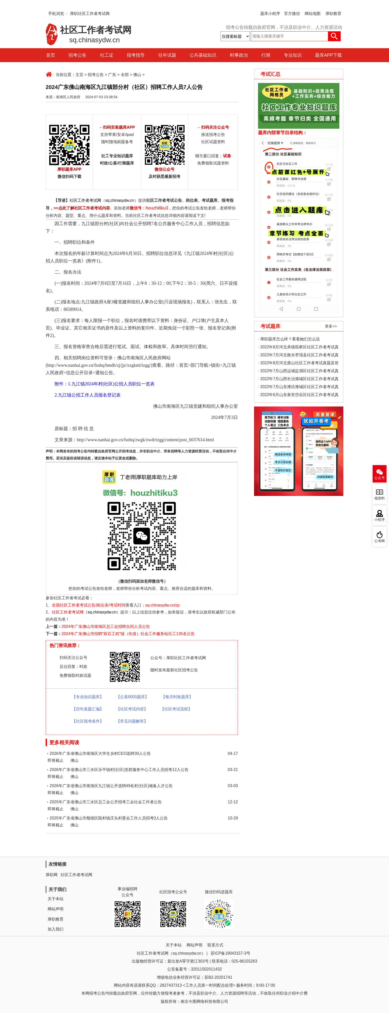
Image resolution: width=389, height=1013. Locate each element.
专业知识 (293, 55)
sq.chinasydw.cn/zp (162, 605)
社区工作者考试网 (85, 200)
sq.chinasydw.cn (119, 200)
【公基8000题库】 (132, 697)
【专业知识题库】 (88, 697)
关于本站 (56, 899)
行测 (265, 55)
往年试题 (167, 55)
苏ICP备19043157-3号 (230, 953)
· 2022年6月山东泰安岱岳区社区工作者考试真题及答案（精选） (298, 396)
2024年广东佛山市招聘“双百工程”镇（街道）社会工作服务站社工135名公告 (128, 634)
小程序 (379, 520)
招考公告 (77, 55)
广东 (112, 75)
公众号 (379, 478)
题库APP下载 (328, 55)
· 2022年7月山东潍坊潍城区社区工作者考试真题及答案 (298, 388)
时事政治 (239, 55)
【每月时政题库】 (177, 697)
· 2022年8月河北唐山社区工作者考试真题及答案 (298, 364)
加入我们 (56, 929)
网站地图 (313, 13)
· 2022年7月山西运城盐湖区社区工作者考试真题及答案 (298, 372)
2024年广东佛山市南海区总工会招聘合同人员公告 (106, 626)
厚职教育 (333, 13)
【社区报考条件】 (88, 721)
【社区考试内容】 (132, 709)
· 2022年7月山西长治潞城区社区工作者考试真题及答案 (298, 380)
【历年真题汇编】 (88, 709)
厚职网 (52, 875)
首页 (50, 55)
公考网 (379, 541)
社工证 (106, 55)
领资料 (379, 498)
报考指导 (136, 55)
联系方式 (215, 945)
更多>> (331, 326)
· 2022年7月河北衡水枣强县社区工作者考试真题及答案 (298, 356)
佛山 (137, 75)
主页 (79, 75)
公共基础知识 (203, 55)
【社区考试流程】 (176, 709)
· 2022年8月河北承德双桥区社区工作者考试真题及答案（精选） (298, 348)
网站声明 (56, 909)
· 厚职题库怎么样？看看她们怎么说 (289, 339)
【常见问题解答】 (132, 721)
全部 (125, 75)
